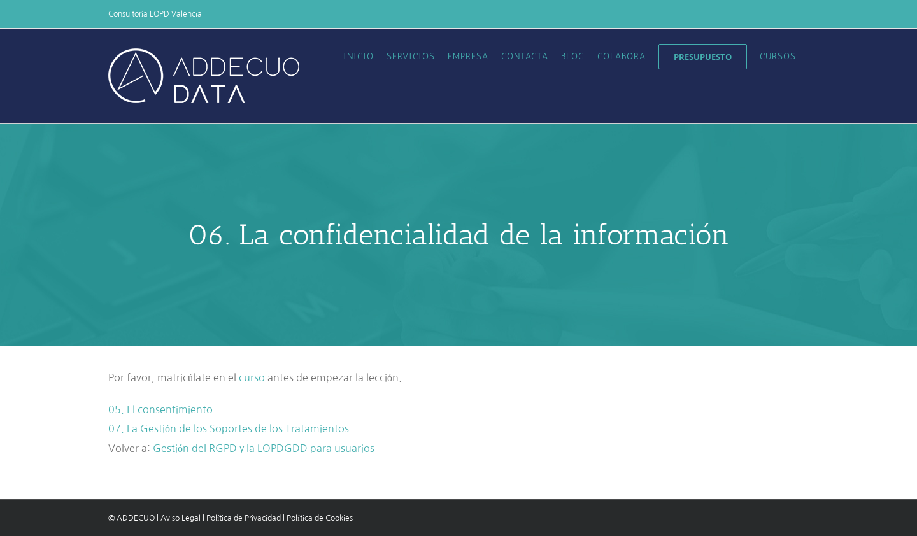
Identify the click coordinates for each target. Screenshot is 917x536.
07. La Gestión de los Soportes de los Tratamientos (228, 428)
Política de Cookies (319, 518)
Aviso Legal (180, 518)
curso (252, 377)
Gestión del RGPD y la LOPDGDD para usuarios (263, 448)
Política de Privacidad (243, 518)
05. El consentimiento (160, 409)
